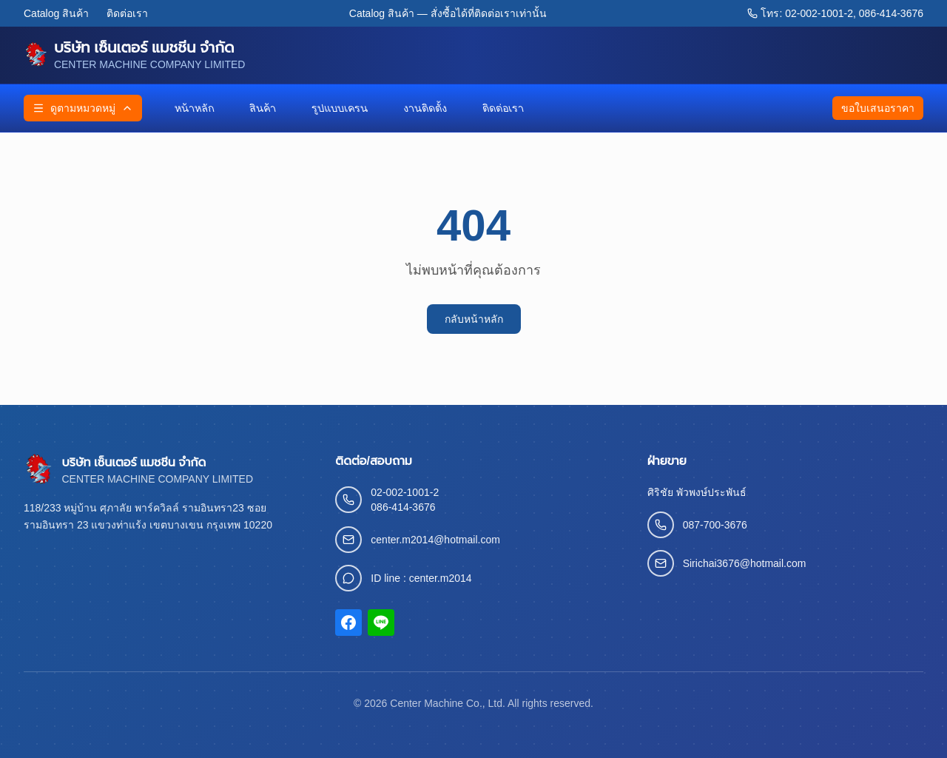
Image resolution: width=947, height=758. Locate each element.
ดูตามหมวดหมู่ (83, 108)
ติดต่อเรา (127, 13)
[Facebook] (348, 622)
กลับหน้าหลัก (474, 319)
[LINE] (381, 622)
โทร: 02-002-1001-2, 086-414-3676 (835, 13)
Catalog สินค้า (56, 13)
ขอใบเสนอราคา (877, 108)
